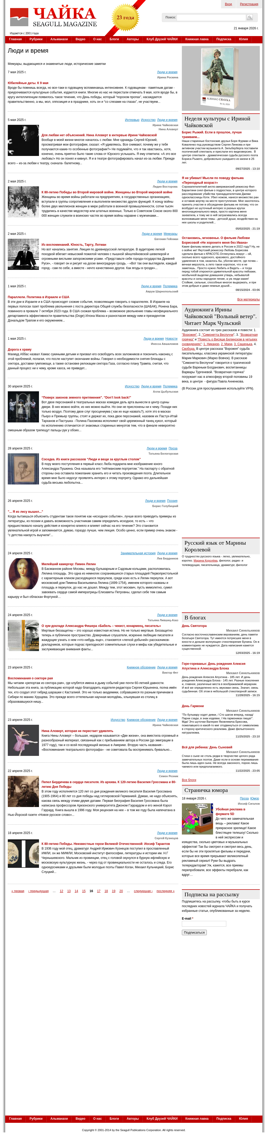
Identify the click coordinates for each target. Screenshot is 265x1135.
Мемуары (170, 234)
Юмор (254, 798)
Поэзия (172, 501)
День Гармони (193, 706)
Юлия (243, 39)
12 (61, 891)
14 (76, 891)
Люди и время (167, 72)
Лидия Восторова (165, 186)
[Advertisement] (56, 485)
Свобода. (188, 349)
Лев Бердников (167, 558)
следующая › (143, 891)
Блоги (114, 39)
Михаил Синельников (243, 630)
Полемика (170, 286)
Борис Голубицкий (165, 506)
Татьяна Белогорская (163, 453)
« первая (17, 891)
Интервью (132, 120)
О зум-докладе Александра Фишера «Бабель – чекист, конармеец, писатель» (101, 626)
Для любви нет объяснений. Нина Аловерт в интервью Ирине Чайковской (99, 135)
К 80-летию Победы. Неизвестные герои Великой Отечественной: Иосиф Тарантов (106, 844)
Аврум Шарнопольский (162, 291)
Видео (80, 39)
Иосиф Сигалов (249, 803)
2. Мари (226, 344)
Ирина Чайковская (165, 125)
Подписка (223, 39)
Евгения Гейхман (166, 239)
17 (98, 891)
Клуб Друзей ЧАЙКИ (162, 39)
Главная (15, 39)
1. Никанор (211, 344)
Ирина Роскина (167, 77)
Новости (171, 338)
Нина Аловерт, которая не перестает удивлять (77, 731)
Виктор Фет (170, 672)
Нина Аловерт (168, 129)
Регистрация (249, 4)
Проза (173, 448)
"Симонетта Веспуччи (217, 335)
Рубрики (36, 39)
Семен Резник (168, 776)
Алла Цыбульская (165, 391)
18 (106, 891)
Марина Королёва (205, 560)
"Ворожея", (190, 335)
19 (113, 891)
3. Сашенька (243, 344)
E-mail (187, 918)
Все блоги (189, 780)
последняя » (166, 891)
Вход (228, 4)
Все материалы (248, 299)
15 (83, 891)
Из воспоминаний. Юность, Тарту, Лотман (74, 245)
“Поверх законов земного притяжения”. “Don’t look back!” (86, 397)
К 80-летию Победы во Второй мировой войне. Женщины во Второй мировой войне (107, 192)
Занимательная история (138, 553)
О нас (97, 39)
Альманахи (59, 39)
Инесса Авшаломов (164, 343)
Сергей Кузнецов (166, 838)
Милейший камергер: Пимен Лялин (69, 564)
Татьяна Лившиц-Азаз (163, 620)
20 (121, 891)
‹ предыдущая (38, 891)
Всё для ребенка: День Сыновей (207, 747)
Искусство (148, 120)
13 (69, 891)
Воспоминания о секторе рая (30, 678)
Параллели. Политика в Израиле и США (38, 297)
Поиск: (170, 17)
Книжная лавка (197, 39)
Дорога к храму (19, 349)
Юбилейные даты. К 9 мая (28, 83)
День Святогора (194, 626)
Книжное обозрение (141, 667)
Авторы (133, 39)
